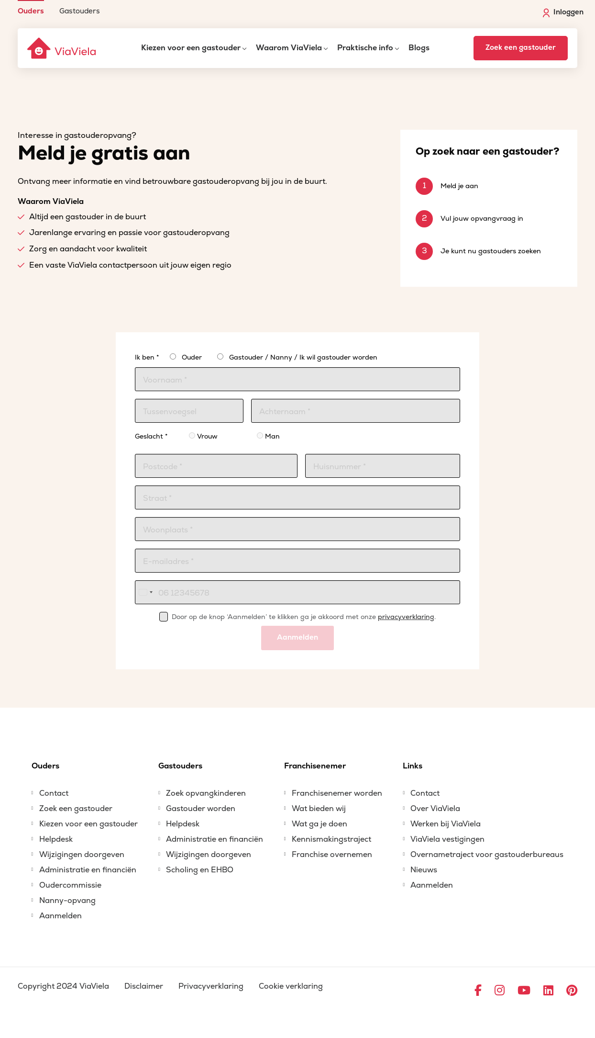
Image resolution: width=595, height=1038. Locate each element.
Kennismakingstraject (331, 839)
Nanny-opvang (67, 900)
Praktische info (365, 48)
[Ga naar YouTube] (524, 991)
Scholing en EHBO (199, 870)
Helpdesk (56, 839)
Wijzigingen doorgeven (81, 854)
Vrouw (203, 436)
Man (268, 436)
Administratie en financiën (87, 870)
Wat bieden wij (319, 808)
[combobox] (145, 592)
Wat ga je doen (319, 824)
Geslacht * (151, 436)
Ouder (192, 357)
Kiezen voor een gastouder (191, 48)
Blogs (419, 48)
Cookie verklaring (291, 986)
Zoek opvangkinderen (206, 793)
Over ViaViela (435, 808)
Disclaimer (143, 986)
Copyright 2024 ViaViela (63, 986)
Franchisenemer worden (337, 793)
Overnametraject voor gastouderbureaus (486, 854)
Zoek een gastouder (520, 47)
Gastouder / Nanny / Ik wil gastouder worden (303, 357)
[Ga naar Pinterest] (571, 991)
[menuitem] (31, 7)
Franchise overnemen (332, 854)
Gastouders (79, 11)
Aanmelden (297, 637)
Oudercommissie (70, 885)
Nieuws (423, 870)
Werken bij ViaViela (445, 824)
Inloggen (563, 12)
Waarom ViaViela (289, 48)
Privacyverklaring (210, 986)
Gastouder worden (200, 808)
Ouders (31, 11)
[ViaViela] (62, 48)
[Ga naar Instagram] (500, 991)
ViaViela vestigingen (447, 839)
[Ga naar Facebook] (478, 991)
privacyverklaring (406, 617)
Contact (53, 793)
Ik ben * (147, 357)
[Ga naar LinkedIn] (548, 991)
